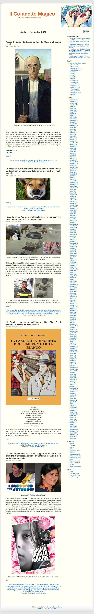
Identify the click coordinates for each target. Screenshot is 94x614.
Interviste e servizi (75, 454)
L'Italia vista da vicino (75, 456)
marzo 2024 (73, 136)
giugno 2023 (73, 151)
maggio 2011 (73, 400)
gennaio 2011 (73, 407)
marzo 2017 (73, 279)
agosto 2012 (73, 374)
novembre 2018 (74, 245)
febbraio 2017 (73, 281)
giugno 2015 (73, 315)
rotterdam (24, 313)
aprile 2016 (73, 298)
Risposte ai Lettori (75, 461)
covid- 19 (14, 310)
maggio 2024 (73, 132)
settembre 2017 (74, 269)
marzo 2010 (73, 424)
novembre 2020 (74, 205)
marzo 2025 (73, 115)
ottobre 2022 (73, 165)
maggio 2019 (73, 234)
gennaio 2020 (73, 222)
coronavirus (28, 586)
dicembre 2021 (74, 182)
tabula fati (30, 445)
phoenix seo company (76, 44)
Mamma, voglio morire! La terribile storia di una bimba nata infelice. (80, 57)
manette (12, 312)
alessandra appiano (17, 584)
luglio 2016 (73, 293)
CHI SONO (9, 152)
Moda (71, 459)
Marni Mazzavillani (76, 70)
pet (37, 209)
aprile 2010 (73, 422)
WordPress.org (74, 477)
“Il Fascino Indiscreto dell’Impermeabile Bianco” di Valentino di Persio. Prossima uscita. (33, 323)
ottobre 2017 (73, 267)
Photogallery (73, 75)
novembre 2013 (74, 348)
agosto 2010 (73, 415)
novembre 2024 (74, 122)
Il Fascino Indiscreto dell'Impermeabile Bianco (35, 443)
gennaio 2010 (73, 428)
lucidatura (32, 209)
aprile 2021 (73, 196)
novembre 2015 (74, 307)
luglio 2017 (73, 272)
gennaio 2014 (73, 345)
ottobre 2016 (73, 288)
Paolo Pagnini (75, 89)
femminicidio (15, 443)
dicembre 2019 (74, 224)
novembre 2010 (74, 410)
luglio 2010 (73, 417)
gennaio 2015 (73, 324)
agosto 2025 (73, 106)
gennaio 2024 (73, 139)
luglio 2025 (73, 108)
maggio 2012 (73, 379)
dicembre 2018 (74, 243)
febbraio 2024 (73, 137)
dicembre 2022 (74, 162)
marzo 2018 (73, 258)
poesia (52, 160)
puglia (31, 590)
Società (30, 315)
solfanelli (23, 445)
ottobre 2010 (73, 412)
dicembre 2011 (74, 388)
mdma (33, 312)
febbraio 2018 (73, 260)
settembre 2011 (74, 393)
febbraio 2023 (73, 158)
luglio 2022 (73, 170)
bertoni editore (41, 584)
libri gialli (27, 588)
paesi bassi (44, 312)
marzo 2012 (73, 383)
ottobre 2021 (73, 186)
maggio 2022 (73, 174)
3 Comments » (40, 447)
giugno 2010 (73, 419)
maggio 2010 (73, 421)
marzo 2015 (73, 320)
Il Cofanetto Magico (32, 14)
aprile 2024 (73, 134)
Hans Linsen (74, 66)
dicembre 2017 (74, 264)
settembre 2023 (74, 146)
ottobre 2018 (73, 246)
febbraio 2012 (73, 384)
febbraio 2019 (73, 239)
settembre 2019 (74, 229)
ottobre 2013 (73, 350)
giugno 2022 (73, 172)
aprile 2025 (73, 113)
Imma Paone (74, 82)
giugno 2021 (73, 193)
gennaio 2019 (73, 241)
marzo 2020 (73, 219)
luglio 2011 (73, 396)
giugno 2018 (73, 253)
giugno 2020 (73, 213)
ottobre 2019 (73, 227)
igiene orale (52, 207)
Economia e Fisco (74, 450)
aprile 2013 (73, 360)
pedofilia (26, 590)
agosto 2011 (73, 395)
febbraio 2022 (73, 179)
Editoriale (31, 593)
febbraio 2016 (73, 301)
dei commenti (75, 475)
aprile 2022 (73, 175)
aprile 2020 (73, 217)
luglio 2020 (73, 212)
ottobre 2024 (73, 124)
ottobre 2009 (73, 433)
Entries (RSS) (40, 608)
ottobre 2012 (73, 371)
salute (41, 209)
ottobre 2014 (73, 329)
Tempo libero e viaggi (75, 466)
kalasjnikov (55, 310)
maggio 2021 (73, 194)
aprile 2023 (73, 155)
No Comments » (39, 162)
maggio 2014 (73, 338)
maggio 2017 (73, 276)
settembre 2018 (74, 248)
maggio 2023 (73, 153)
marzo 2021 (73, 198)
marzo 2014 (73, 341)
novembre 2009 (74, 431)
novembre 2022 (74, 163)
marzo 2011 (73, 403)
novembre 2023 (74, 143)
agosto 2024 (73, 127)
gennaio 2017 (73, 283)
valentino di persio (40, 445)
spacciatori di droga (34, 313)
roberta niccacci (42, 590)
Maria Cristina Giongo (77, 68)
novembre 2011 (74, 390)
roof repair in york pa (75, 41)
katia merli (17, 588)
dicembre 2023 (74, 141)
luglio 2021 (73, 191)
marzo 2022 (73, 177)
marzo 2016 (73, 300)
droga (35, 310)
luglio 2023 (73, 150)
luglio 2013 (73, 355)
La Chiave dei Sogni (75, 457)
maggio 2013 (73, 358)
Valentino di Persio (76, 92)
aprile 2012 (73, 381)
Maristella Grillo (75, 85)
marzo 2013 (73, 362)
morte (36, 160)
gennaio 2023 (73, 160)
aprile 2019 (73, 236)
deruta (41, 586)
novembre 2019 (74, 226)
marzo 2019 (73, 238)
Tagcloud (72, 94)
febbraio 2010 (73, 426)
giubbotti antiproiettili (44, 310)
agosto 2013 (73, 353)
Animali (30, 210)
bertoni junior (50, 584)
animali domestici (23, 207)
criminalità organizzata (25, 310)
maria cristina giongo (23, 312)
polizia (51, 312)
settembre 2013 (74, 352)
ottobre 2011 (73, 391)
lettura (53, 443)
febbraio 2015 (73, 322)
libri (22, 588)
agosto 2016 (73, 291)
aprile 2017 (73, 277)
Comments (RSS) (52, 608)
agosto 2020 (73, 210)
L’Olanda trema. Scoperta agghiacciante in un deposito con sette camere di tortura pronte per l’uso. (33, 218)
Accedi (71, 471)
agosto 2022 (73, 169)
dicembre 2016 (74, 284)
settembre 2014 (74, 331)
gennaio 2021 (73, 201)
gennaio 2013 (73, 365)
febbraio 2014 (73, 343)
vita (56, 160)
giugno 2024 (73, 131)
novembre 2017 (74, 265)
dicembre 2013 (74, 346)
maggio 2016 (73, 296)
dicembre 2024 (74, 120)
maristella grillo (12, 590)
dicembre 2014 (74, 326)
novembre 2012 (74, 369)
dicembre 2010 (74, 409)
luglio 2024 (73, 129)
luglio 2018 (73, 251)
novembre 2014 (74, 327)
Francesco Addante (76, 65)
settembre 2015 (74, 310)
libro (57, 443)
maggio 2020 (73, 215)
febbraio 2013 (73, 364)
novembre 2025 (74, 101)
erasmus (47, 586)
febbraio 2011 (73, 405)
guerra (31, 160)
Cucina (71, 447)
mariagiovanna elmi (51, 588)
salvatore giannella (38, 591)
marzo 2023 (73, 156)
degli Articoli (74, 473)
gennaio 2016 (73, 303)
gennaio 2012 (73, 386)
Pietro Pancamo (75, 91)
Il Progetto (72, 73)
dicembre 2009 (74, 429)
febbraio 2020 (73, 220)
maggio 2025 (73, 112)
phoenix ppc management (77, 38)
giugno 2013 (73, 357)
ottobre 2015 (73, 308)
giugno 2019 (73, 232)
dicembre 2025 (74, 100)
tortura (57, 313)
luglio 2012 (73, 376)
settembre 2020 (74, 208)
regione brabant (15, 313)
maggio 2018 (73, 255)
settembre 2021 (74, 188)
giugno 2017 (73, 274)
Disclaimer (72, 72)
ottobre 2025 (73, 103)
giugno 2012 (73, 377)
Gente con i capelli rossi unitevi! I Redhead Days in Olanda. (79, 46)
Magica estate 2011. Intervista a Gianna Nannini (80, 39)
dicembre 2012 (74, 367)
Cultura (30, 162)
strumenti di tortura (48, 313)
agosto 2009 (73, 436)
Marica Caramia (75, 84)
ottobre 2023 (73, 144)
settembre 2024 (74, 125)
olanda (38, 312)
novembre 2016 (74, 286)
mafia (7, 312)
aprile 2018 (73, 257)
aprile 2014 (73, 339)
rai (35, 590)
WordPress (59, 607)
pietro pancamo (43, 160)
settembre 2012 (74, 372)
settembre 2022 (74, 167)
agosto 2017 (73, 270)
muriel (20, 590)
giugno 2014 (73, 336)
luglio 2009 (73, 438)
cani (31, 207)
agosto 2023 (73, 148)
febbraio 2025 (73, 117)
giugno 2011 (73, 398)
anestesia (13, 207)
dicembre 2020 (74, 203)
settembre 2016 (74, 289)
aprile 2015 (73, 319)
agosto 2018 (73, 250)
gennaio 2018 (73, 262)
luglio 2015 (73, 314)
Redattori (72, 78)
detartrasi (44, 207)
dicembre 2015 (74, 305)
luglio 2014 (73, 334)
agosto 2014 (73, 333)
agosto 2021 (73, 189)
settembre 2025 (74, 105)
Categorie (72, 445)
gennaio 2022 (73, 181)
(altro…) (8, 156)
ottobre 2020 (73, 207)
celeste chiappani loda (20, 160)
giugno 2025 (73, 110)
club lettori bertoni (17, 586)
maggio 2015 (73, 317)
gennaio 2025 (73, 118)
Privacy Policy (73, 77)
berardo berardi (30, 584)
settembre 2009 (74, 434)
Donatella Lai (74, 80)
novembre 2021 (74, 184)
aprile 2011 (73, 402)
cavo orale (36, 207)
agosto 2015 (73, 312)
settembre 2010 (74, 414)
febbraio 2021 (73, 200)
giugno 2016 (73, 295)
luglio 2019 (73, 231)
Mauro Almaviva (75, 87)
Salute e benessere (75, 462)
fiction (53, 586)
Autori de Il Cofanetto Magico (78, 63)
